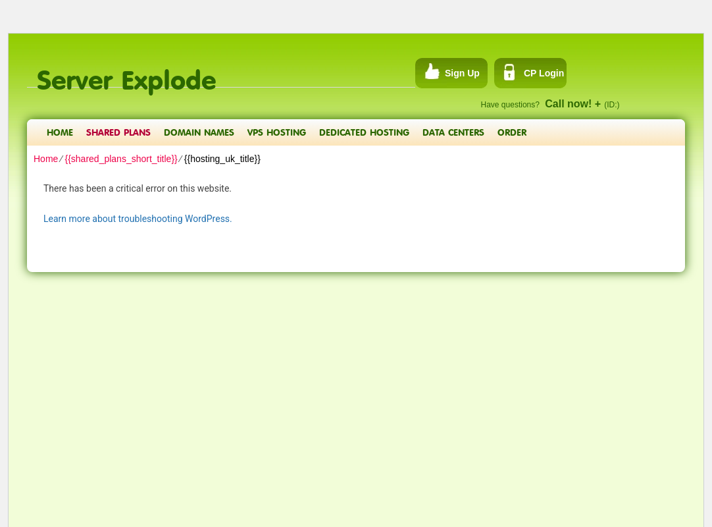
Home (60, 132)
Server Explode (126, 72)
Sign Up (462, 73)
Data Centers (453, 132)
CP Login (544, 73)
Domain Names (199, 132)
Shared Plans (118, 132)
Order (511, 132)
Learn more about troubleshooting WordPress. (137, 218)
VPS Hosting (276, 132)
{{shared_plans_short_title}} (120, 158)
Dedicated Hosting (364, 132)
